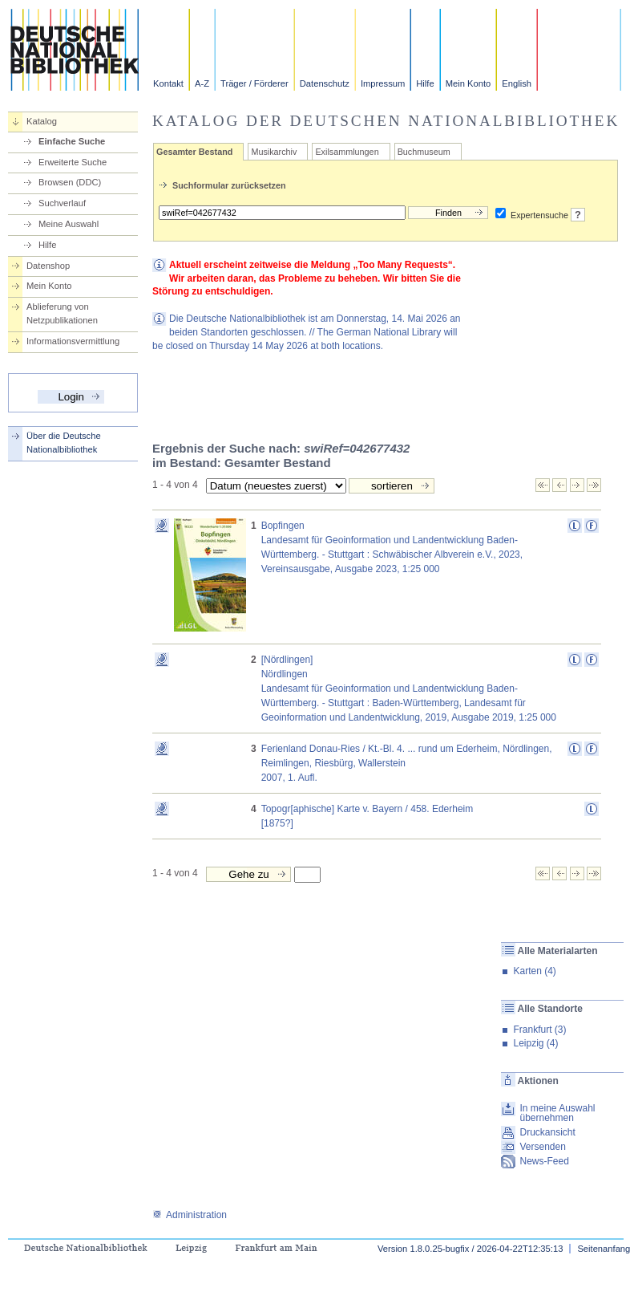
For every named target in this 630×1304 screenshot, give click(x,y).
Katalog (41, 121)
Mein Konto (468, 83)
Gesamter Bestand (194, 151)
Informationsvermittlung (72, 341)
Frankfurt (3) (539, 1029)
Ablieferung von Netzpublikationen (62, 313)
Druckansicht (547, 1132)
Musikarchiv (274, 151)
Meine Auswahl (68, 224)
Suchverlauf (62, 203)
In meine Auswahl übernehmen (557, 1113)
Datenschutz (324, 83)
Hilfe (425, 83)
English (516, 83)
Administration (189, 1215)
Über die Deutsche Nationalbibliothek (63, 442)
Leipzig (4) (535, 1043)
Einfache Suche (71, 141)
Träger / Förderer (254, 83)
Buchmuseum (424, 151)
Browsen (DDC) (69, 182)
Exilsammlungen (346, 151)
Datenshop (48, 265)
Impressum (383, 83)
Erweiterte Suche (72, 162)
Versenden (542, 1146)
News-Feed (543, 1161)
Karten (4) (534, 971)
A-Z (202, 83)
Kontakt (168, 83)
